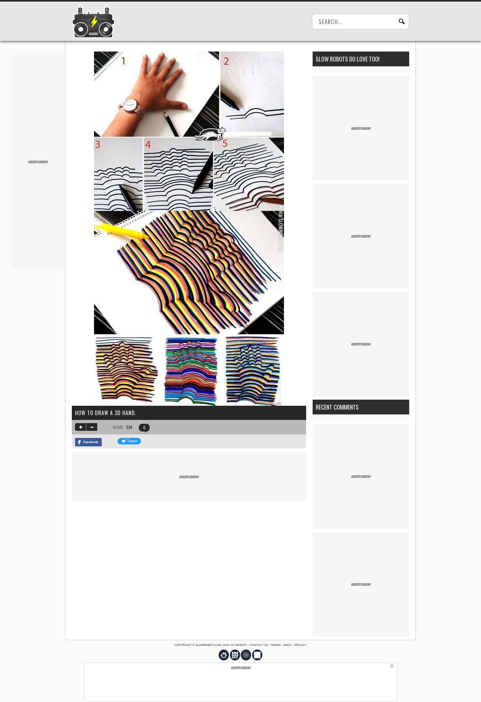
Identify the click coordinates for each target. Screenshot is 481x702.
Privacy (300, 645)
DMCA (287, 645)
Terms (275, 645)
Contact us (259, 645)
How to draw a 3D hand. (105, 413)
